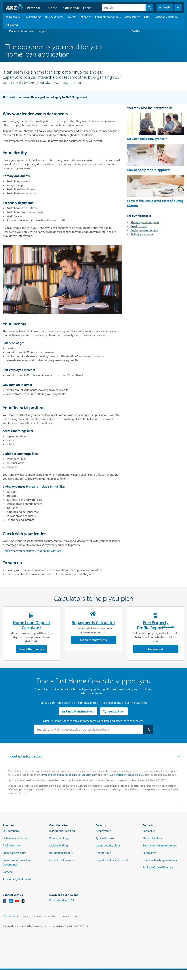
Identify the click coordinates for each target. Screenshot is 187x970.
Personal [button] (33, 7)
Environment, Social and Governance (17, 862)
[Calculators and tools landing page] (108, 17)
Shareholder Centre (14, 853)
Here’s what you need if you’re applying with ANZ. (33, 551)
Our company (11, 831)
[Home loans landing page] (12, 17)
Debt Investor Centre (15, 838)
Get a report (155, 649)
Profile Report (150, 627)
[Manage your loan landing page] (166, 17)
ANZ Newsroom (12, 845)
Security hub (103, 831)
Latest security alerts (108, 845)
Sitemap (65, 916)
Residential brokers (60, 853)
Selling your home (142, 234)
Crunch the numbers (31, 649)
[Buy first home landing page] (32, 17)
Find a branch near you (78, 711)
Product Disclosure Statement (81, 774)
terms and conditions (52, 774)
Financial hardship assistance (160, 860)
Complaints (149, 853)
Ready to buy (139, 226)
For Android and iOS (61, 900)
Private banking (59, 838)
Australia (12, 916)
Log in (165, 7)
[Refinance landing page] (85, 17)
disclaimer (168, 627)
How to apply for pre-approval (148, 170)
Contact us (148, 831)
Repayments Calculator (93, 622)
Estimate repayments (93, 640)
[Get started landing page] (11, 25)
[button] (178, 7)
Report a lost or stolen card (112, 860)
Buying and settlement (144, 230)
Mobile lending (58, 845)
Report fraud (103, 853)
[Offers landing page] (147, 17)
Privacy (26, 916)
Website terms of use (45, 916)
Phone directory (152, 838)
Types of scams (105, 838)
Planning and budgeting (146, 222)
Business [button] (51, 7)
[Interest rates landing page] (132, 17)
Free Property (156, 622)
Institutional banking (62, 831)
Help (77, 916)
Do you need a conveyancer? (147, 139)
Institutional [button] (70, 7)
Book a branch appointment (159, 845)
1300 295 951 (114, 711)
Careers (7, 872)
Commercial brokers (61, 860)
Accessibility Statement (17, 879)
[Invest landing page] (71, 17)
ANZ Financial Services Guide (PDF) (125, 774)
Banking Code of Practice (157, 867)
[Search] (127, 7)
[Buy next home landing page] (54, 17)
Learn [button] (87, 7)
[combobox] (127, 7)
